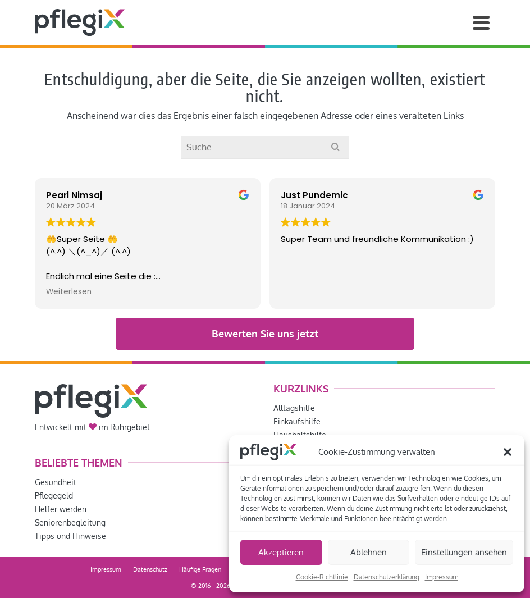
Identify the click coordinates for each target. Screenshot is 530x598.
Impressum (441, 577)
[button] (507, 452)
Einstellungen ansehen (464, 552)
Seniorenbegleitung (70, 522)
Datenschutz (150, 569)
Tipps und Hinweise (70, 536)
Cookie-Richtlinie (322, 577)
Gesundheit (55, 482)
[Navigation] (481, 22)
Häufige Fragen (200, 569)
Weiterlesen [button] (69, 292)
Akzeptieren (281, 552)
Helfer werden (60, 509)
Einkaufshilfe (297, 421)
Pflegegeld (54, 495)
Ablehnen (368, 552)
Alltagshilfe (294, 408)
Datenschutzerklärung (386, 577)
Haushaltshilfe (299, 435)
